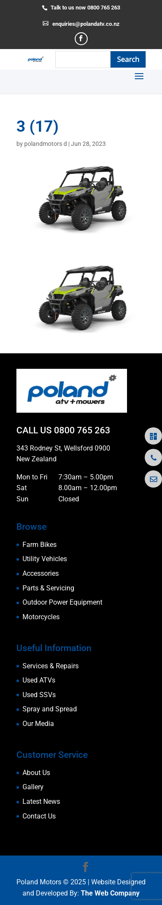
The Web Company (110, 893)
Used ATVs (38, 680)
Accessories (40, 573)
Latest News (41, 801)
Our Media (38, 724)
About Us (36, 773)
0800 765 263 (82, 430)
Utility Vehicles (44, 559)
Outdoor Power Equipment (62, 602)
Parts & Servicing (48, 588)
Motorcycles (41, 617)
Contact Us (39, 816)
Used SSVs (39, 695)
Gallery (33, 787)
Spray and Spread (49, 709)
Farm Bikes (39, 545)
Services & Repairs (50, 666)
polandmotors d (45, 143)
